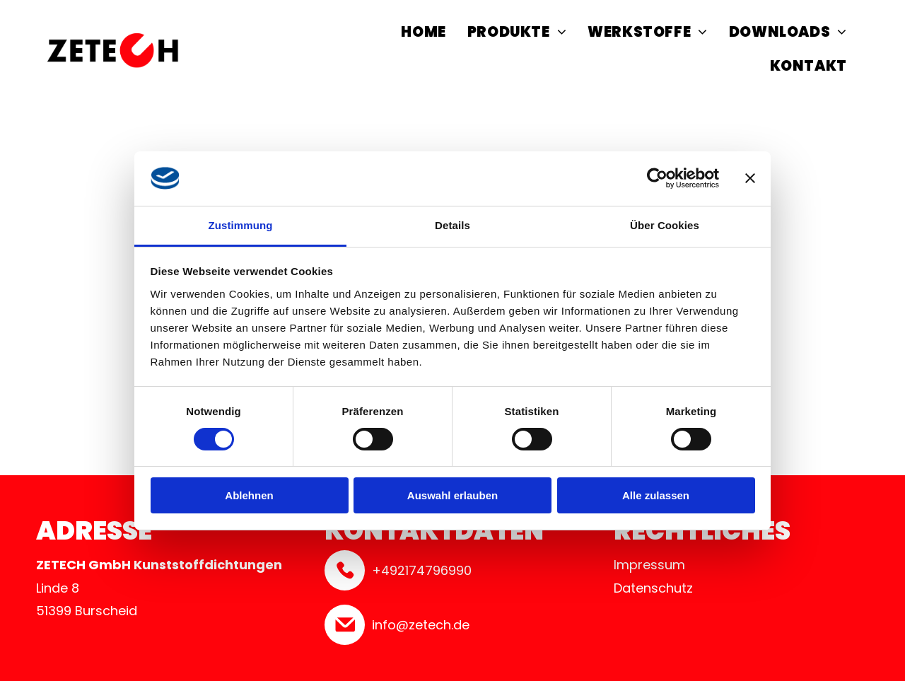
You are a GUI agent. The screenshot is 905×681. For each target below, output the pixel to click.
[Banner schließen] (750, 178)
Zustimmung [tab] (241, 225)
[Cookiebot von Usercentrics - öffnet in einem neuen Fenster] (657, 178)
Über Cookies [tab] (664, 225)
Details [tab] (452, 225)
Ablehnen (249, 495)
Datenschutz (653, 588)
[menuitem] (423, 34)
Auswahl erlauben (452, 495)
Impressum (649, 565)
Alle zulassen (655, 495)
